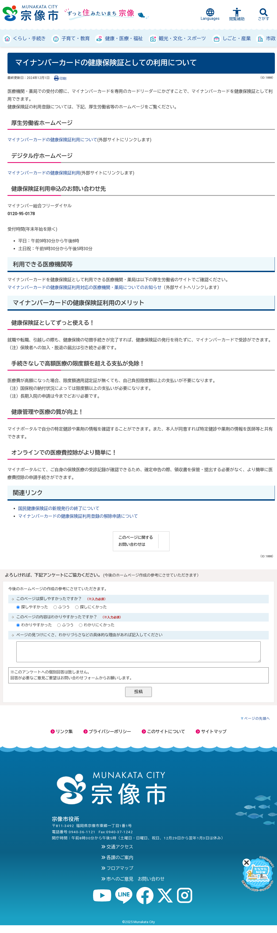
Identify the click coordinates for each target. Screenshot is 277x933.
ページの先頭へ (257, 719)
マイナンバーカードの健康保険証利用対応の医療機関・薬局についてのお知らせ (84, 287)
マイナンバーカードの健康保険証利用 (43, 173)
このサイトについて (163, 731)
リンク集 (62, 731)
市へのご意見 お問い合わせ (133, 879)
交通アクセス (117, 847)
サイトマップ (211, 731)
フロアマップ (117, 868)
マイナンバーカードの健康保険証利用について (52, 139)
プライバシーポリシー (107, 731)
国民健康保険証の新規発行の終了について (58, 508)
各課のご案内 (117, 857)
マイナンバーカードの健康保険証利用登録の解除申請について (78, 516)
